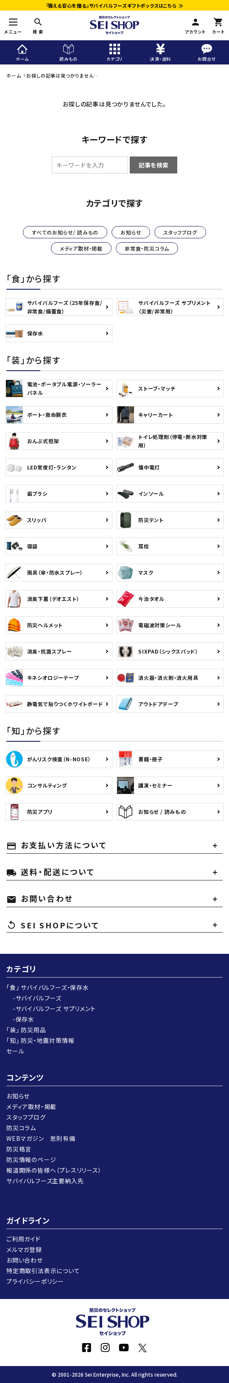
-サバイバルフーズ (33, 998)
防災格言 (18, 1149)
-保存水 (20, 1019)
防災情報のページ (31, 1159)
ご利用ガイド (23, 1239)
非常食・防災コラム (147, 248)
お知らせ (130, 232)
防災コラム (21, 1127)
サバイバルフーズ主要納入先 (45, 1180)
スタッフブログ (180, 232)
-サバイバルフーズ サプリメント (51, 1008)
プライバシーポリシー (35, 1281)
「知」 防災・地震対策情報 (40, 1040)
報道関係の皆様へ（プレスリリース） (54, 1170)
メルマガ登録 (24, 1249)
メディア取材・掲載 (81, 248)
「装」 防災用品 (26, 1029)
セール (15, 1051)
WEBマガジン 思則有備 (40, 1138)
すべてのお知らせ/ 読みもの (65, 232)
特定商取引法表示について (43, 1270)
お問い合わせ (24, 1260)
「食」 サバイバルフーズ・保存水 (47, 987)
